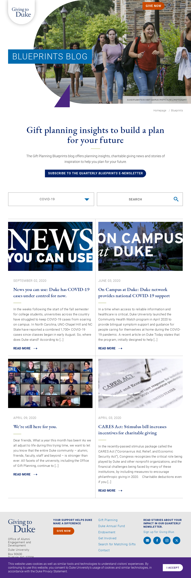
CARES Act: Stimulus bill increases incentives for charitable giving (132, 432)
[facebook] (157, 543)
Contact (104, 552)
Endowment (106, 534)
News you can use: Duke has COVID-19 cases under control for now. (51, 294)
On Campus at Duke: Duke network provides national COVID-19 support (134, 294)
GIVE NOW (149, 10)
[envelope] (147, 543)
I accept (172, 568)
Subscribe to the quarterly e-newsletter (95, 175)
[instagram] (167, 543)
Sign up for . (159, 534)
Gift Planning (107, 522)
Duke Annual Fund (111, 528)
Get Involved (107, 540)
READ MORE (23, 351)
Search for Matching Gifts (117, 546)
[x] (176, 543)
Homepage (159, 110)
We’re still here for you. (35, 429)
